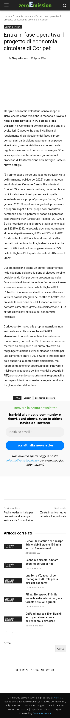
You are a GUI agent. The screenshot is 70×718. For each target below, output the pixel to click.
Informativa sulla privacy (22, 460)
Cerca (7, 643)
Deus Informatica (42, 713)
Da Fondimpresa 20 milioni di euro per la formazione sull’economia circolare (44, 617)
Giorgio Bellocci (20, 58)
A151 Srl (58, 697)
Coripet (27, 397)
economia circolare (45, 397)
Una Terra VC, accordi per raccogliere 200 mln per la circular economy (42, 579)
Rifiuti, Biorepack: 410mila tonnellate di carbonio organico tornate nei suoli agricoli (45, 598)
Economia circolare (23, 16)
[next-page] (12, 632)
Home (7, 16)
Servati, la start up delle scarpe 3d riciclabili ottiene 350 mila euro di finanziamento (44, 545)
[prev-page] (6, 632)
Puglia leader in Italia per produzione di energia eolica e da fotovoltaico (18, 516)
